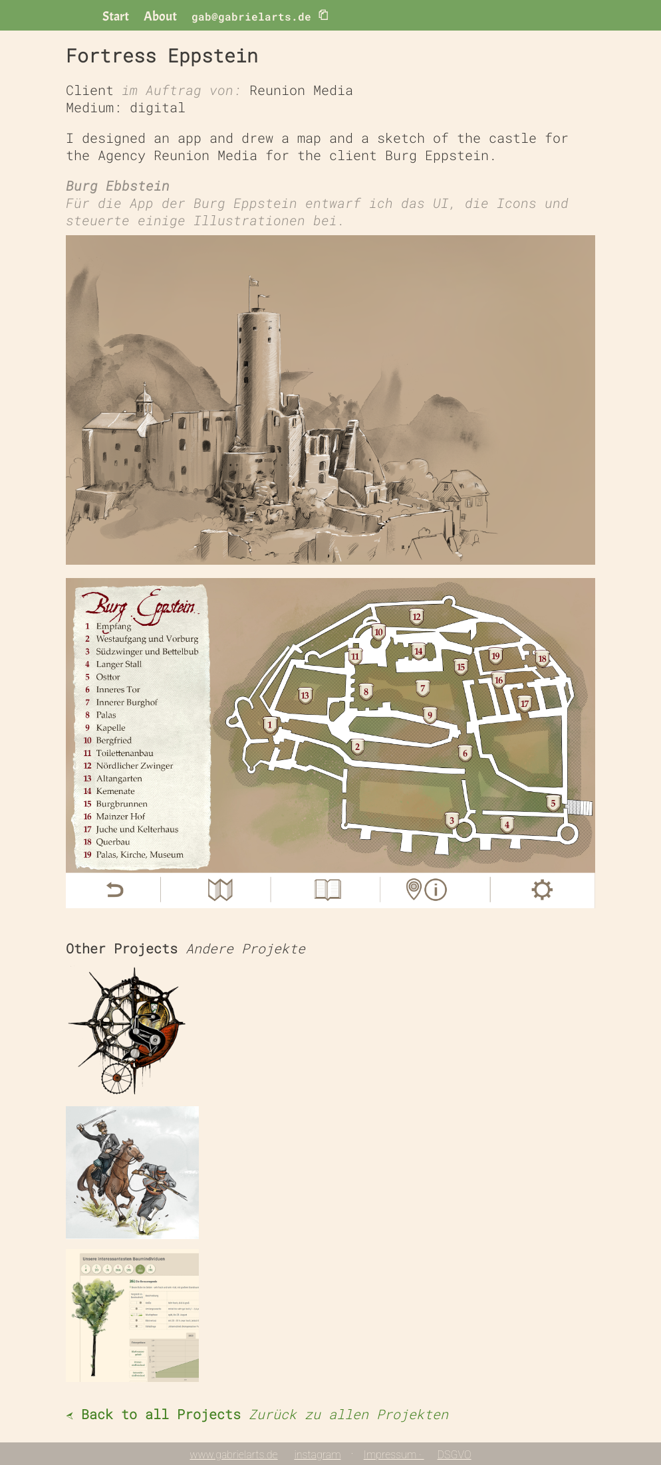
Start (115, 16)
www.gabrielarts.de (233, 1454)
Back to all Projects (257, 1413)
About (160, 16)
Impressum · (394, 1454)
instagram (317, 1454)
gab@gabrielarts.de (260, 15)
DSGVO (454, 1454)
